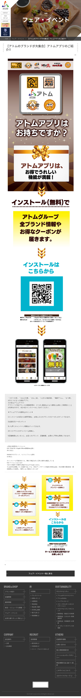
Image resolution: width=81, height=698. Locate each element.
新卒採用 (35, 643)
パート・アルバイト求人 (40, 649)
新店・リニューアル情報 (13, 607)
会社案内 (8, 639)
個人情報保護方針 (62, 650)
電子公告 (35, 613)
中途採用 (35, 646)
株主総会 (34, 604)
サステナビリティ (62, 591)
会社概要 (9, 646)
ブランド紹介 (9, 591)
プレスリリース (36, 595)
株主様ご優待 (36, 607)
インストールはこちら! (14, 565)
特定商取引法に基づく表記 (65, 664)
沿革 (7, 643)
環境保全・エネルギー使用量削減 (66, 617)
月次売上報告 (36, 610)
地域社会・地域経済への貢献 (66, 622)
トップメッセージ (63, 601)
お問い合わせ (61, 644)
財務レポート (36, 598)
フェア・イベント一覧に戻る (40, 573)
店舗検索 (8, 597)
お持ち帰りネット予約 (13, 618)
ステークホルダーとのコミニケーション (66, 605)
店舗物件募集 (61, 639)
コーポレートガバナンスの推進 (66, 627)
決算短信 (34, 601)
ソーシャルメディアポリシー (64, 656)
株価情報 (35, 615)
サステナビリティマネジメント (66, 610)
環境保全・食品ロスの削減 (66, 614)
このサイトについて (63, 670)
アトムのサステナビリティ (66, 595)
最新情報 (8, 602)
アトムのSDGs (62, 598)
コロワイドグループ (64, 675)
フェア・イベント (11, 613)
